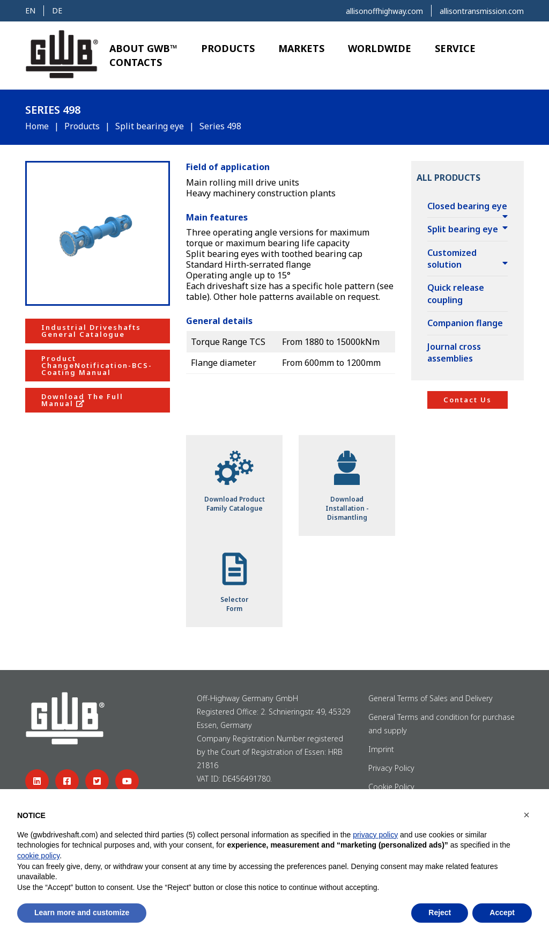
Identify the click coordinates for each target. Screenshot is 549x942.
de (57, 10)
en (30, 10)
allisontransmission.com (482, 11)
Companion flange (465, 323)
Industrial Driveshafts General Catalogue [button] (91, 330)
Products (228, 48)
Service (455, 48)
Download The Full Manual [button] (82, 400)
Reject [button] (439, 912)
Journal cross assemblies (454, 352)
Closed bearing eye (467, 206)
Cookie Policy (391, 787)
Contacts (135, 62)
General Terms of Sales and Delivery (431, 698)
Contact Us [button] (467, 399)
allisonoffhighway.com (384, 11)
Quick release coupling (455, 293)
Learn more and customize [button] (81, 912)
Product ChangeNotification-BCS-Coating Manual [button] (96, 365)
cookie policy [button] (38, 855)
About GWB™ (143, 48)
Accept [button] (502, 912)
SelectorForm (234, 581)
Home (37, 126)
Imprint (381, 749)
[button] (526, 814)
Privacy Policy (391, 768)
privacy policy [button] (375, 834)
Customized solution (452, 258)
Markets (301, 48)
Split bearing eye (149, 126)
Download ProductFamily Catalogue (234, 480)
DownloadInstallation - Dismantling (347, 484)
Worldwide (379, 48)
